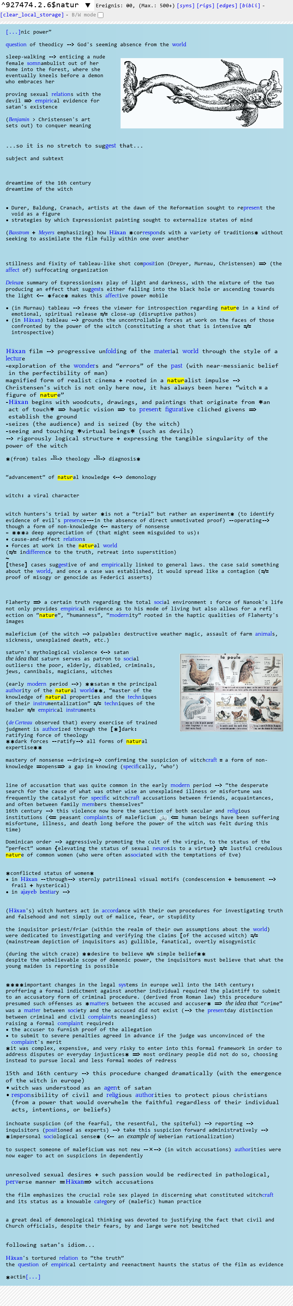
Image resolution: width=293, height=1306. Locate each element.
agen (110, 1088)
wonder (84, 366)
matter (98, 1004)
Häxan (117, 233)
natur (228, 308)
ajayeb (29, 892)
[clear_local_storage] (32, 15)
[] (250, 6)
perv (12, 1182)
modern (119, 615)
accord (110, 911)
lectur (14, 358)
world (179, 45)
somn (34, 63)
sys (122, 985)
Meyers (46, 233)
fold (111, 351)
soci (159, 602)
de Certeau (20, 723)
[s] (186, 6)
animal (263, 634)
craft (211, 760)
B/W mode (84, 15)
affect (12, 270)
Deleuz (13, 283)
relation (61, 94)
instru (40, 704)
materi (163, 351)
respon (151, 233)
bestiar (48, 892)
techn (135, 697)
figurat (174, 409)
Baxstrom (19, 233)
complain (95, 817)
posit (149, 264)
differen (35, 552)
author (14, 691)
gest (110, 146)
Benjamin (19, 120)
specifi (131, 767)
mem (88, 804)
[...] (13, 32)
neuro (160, 848)
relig (232, 811)
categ (100, 1202)
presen (251, 208)
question (16, 45)
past (176, 366)
